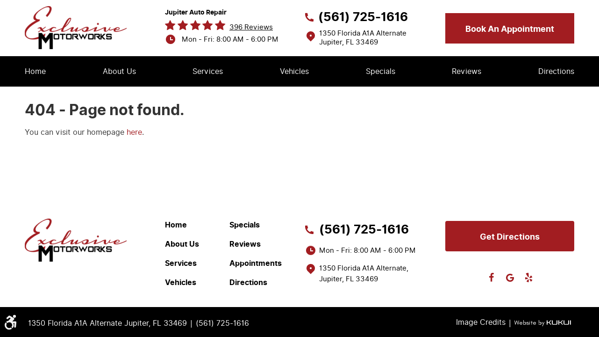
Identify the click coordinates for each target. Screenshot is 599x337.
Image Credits (481, 322)
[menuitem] (35, 71)
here (134, 132)
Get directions (510, 236)
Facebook (491, 277)
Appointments (255, 263)
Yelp (528, 277)
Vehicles (294, 71)
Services (208, 71)
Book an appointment (509, 29)
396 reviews (251, 27)
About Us (119, 71)
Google (509, 277)
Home (35, 71)
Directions (556, 71)
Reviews (466, 71)
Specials (380, 71)
